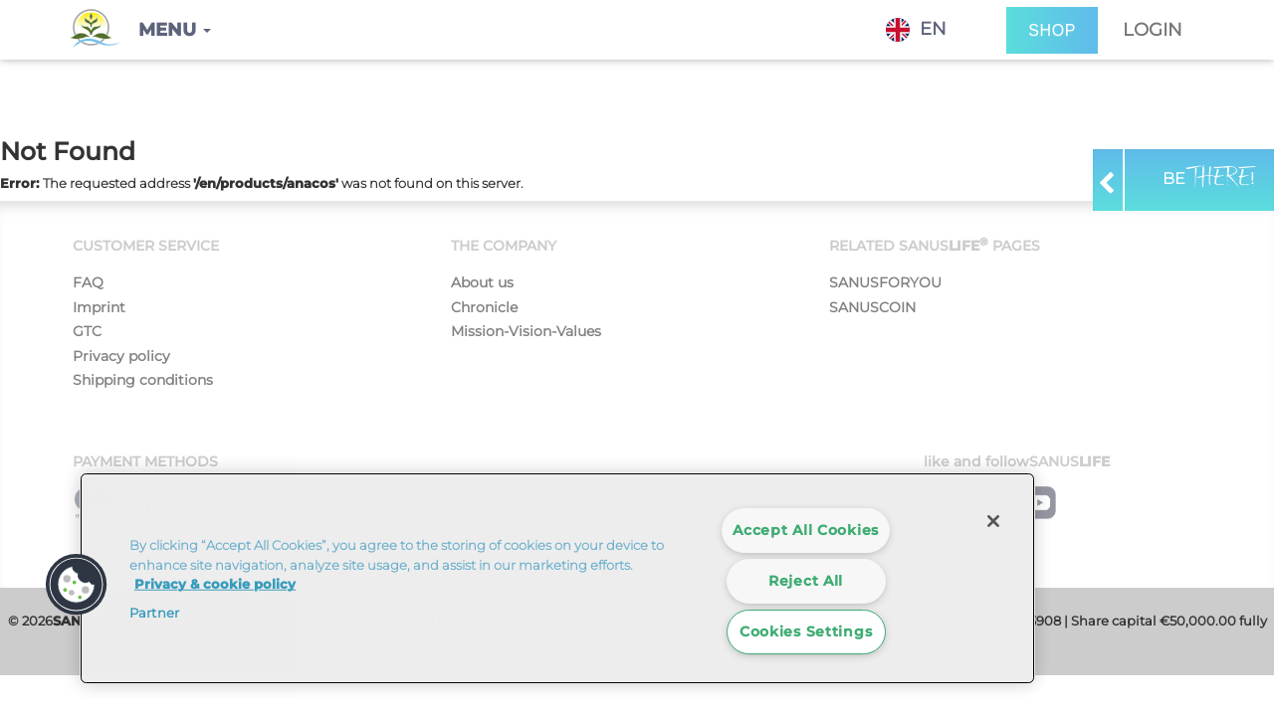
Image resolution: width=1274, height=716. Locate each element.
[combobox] (931, 30)
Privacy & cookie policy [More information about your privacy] (215, 584)
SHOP (1052, 30)
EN (916, 30)
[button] (174, 30)
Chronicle (484, 307)
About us (482, 282)
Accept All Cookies (806, 530)
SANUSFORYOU (885, 282)
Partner (154, 613)
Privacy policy (121, 356)
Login (1152, 30)
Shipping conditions (143, 380)
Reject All (805, 581)
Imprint (99, 307)
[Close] (993, 521)
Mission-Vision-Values (526, 331)
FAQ (88, 282)
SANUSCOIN (872, 307)
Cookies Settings (806, 631)
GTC (87, 331)
